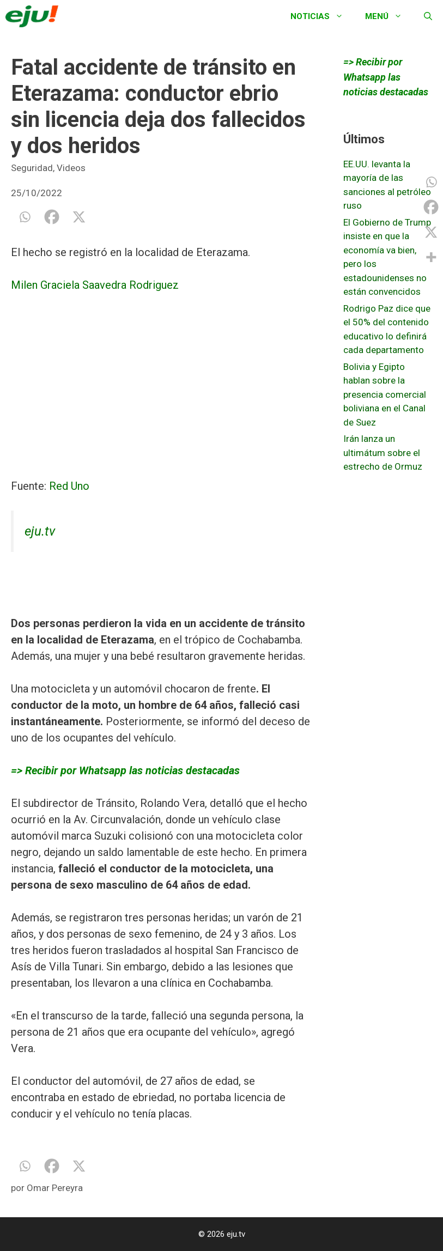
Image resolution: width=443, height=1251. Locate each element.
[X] (79, 217)
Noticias (322, 16)
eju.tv (40, 531)
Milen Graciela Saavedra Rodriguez (95, 285)
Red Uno (69, 486)
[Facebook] (51, 217)
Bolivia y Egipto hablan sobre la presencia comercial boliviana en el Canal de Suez (384, 394)
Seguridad (32, 167)
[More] (431, 257)
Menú (389, 16)
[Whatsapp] (24, 217)
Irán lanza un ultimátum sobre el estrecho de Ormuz (382, 452)
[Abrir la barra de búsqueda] (428, 16)
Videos (71, 167)
